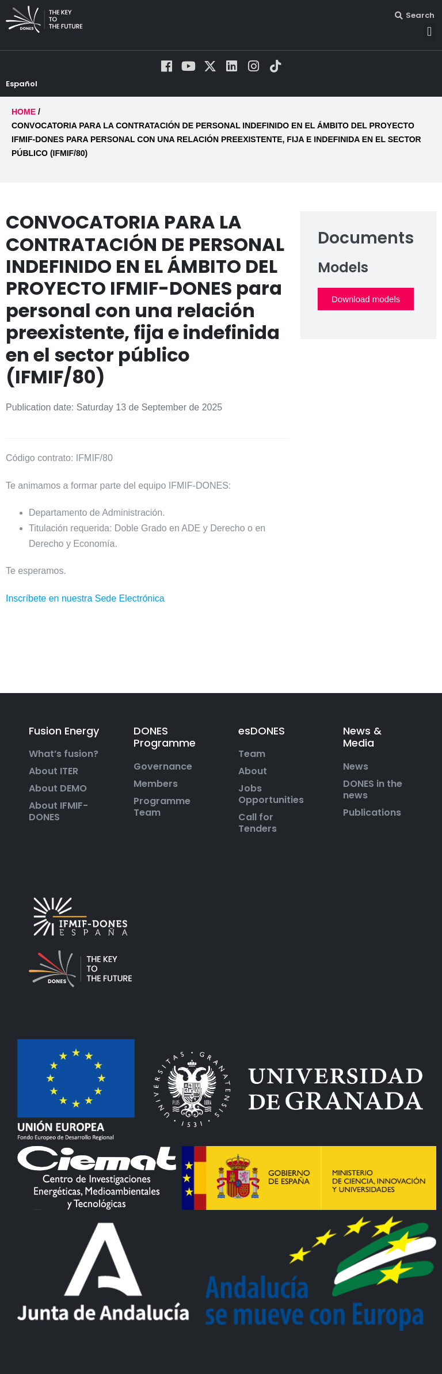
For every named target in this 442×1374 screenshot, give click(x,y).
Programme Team (162, 816)
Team (251, 764)
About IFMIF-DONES (58, 821)
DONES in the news (372, 799)
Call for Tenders (257, 833)
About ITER (53, 781)
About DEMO (58, 799)
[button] (429, 31)
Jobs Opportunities (271, 804)
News (355, 776)
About (252, 781)
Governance (163, 776)
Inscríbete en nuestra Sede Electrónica (85, 608)
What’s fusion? (63, 764)
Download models (366, 309)
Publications (372, 822)
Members (156, 794)
